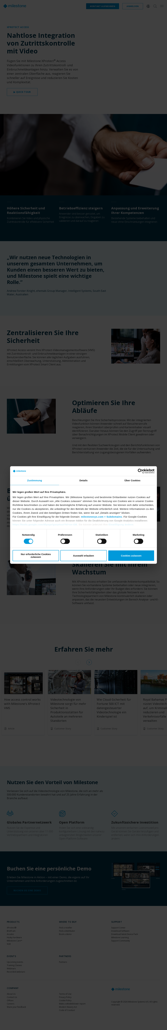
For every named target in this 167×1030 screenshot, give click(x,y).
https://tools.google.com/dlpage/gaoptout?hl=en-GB (45, 524)
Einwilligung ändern (120, 524)
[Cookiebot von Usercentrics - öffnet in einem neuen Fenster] (140, 471)
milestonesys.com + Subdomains (101, 516)
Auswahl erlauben (83, 555)
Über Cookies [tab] (132, 480)
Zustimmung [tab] (34, 480)
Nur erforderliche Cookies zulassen (36, 555)
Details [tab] (83, 480)
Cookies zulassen (131, 555)
